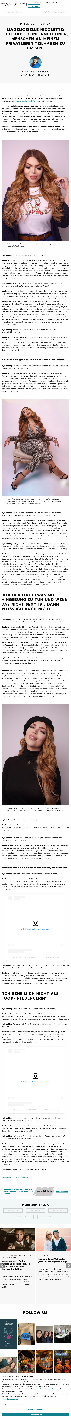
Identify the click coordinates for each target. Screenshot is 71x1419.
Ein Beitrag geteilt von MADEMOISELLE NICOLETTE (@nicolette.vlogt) (35, 959)
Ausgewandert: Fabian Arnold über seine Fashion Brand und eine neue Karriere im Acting (17, 1264)
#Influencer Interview (10, 1179)
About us (55, 3)
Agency (30, 3)
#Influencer (25, 1179)
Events (47, 3)
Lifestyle (58, 1212)
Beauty (35, 1212)
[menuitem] (30, 2)
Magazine (39, 3)
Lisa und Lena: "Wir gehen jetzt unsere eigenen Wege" (54, 1261)
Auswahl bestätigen (35, 1409)
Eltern (46, 1218)
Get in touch (34, 6)
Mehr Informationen (10, 1399)
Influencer (24, 1218)
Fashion (13, 1212)
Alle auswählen (35, 1415)
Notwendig (8, 1405)
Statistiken (20, 1405)
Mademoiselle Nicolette (25, 102)
